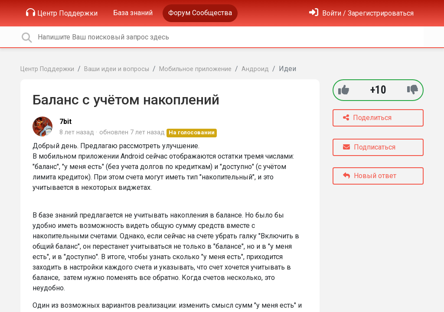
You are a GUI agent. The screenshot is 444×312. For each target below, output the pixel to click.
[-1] (412, 90)
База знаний (133, 13)
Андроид (255, 69)
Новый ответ (369, 176)
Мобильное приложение (195, 69)
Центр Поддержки (62, 12)
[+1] (343, 90)
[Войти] (361, 13)
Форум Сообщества (200, 13)
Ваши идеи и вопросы (116, 69)
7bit (65, 121)
